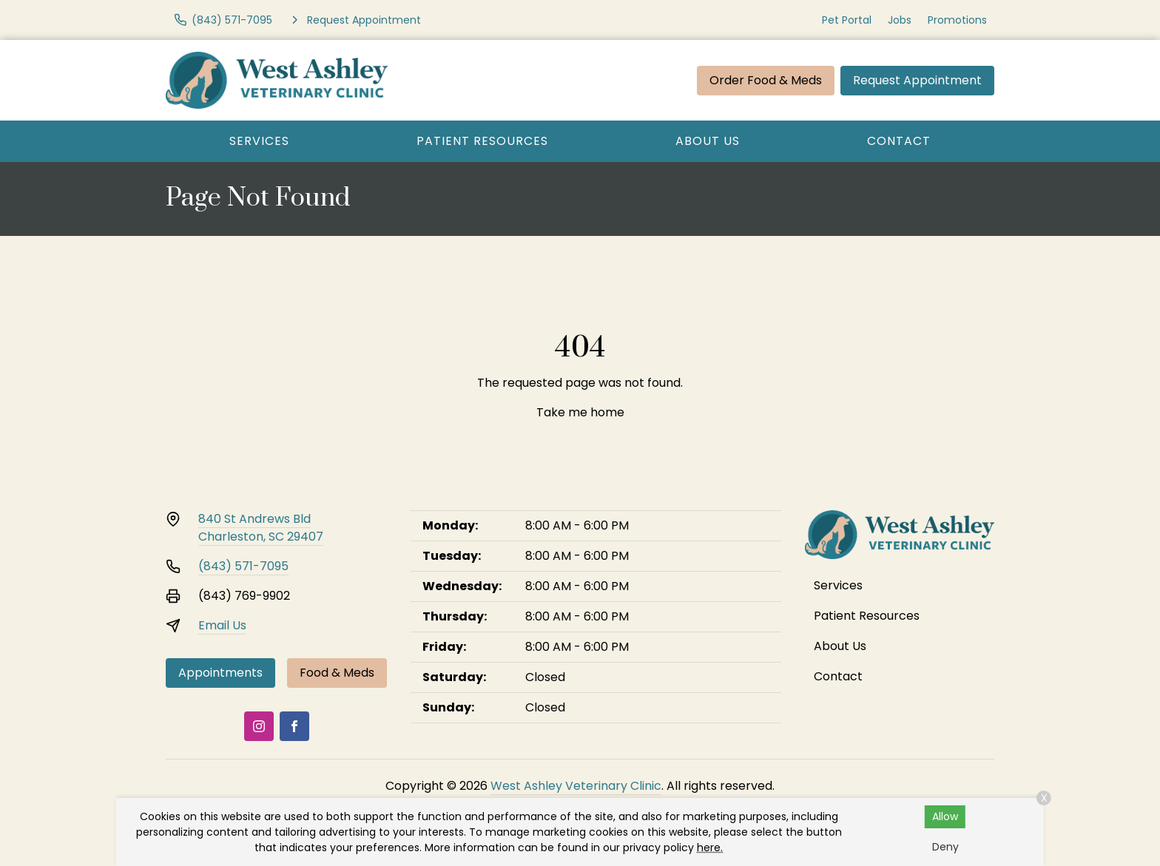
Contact (899, 140)
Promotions (957, 20)
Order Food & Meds (765, 80)
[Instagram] (259, 726)
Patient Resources (482, 140)
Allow (945, 816)
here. (710, 847)
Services (259, 140)
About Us (707, 140)
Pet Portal (846, 20)
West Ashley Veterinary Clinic (575, 785)
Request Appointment (917, 80)
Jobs (899, 20)
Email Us (222, 625)
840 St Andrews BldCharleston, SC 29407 (260, 527)
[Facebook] (294, 726)
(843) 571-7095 (243, 566)
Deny (945, 846)
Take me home (580, 412)
